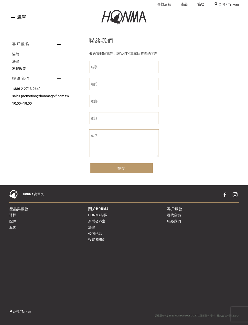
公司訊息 (95, 233)
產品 (184, 4)
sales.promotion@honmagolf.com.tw (37, 96)
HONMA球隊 (98, 215)
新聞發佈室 (96, 221)
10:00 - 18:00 (22, 103)
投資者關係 (96, 239)
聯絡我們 (174, 221)
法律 (15, 61)
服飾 (12, 227)
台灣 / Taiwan (228, 4)
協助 (200, 4)
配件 (12, 221)
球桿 (12, 215)
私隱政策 (19, 69)
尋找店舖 (164, 4)
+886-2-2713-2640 (26, 89)
